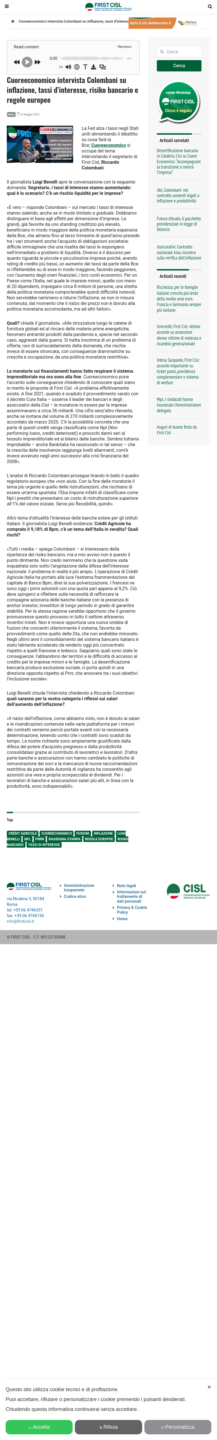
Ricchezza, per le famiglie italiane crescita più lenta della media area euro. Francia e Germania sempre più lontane (179, 298)
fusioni (82, 833)
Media (11, 114)
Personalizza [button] (177, 1427)
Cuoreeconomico (108, 145)
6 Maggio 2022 (28, 114)
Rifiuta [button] (108, 1427)
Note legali (126, 885)
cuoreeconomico (56, 833)
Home (122, 919)
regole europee (99, 839)
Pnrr (39, 839)
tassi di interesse (44, 845)
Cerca (179, 65)
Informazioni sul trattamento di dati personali (131, 897)
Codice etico (75, 896)
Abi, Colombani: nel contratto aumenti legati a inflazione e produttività (178, 195)
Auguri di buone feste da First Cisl (177, 430)
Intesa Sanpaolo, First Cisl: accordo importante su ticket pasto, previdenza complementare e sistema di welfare (178, 371)
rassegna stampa (65, 839)
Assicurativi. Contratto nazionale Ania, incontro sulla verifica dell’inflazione (179, 252)
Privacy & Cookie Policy (132, 910)
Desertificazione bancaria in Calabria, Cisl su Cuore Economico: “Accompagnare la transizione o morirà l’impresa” (179, 161)
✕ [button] (209, 1387)
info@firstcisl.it (20, 921)
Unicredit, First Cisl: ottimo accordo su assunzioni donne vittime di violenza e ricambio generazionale (179, 334)
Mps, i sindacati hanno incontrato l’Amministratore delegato (179, 405)
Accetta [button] (39, 1427)
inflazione (103, 833)
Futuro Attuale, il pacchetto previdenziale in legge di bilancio (179, 224)
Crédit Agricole (22, 833)
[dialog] (108, 1409)
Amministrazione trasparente (79, 888)
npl (27, 839)
